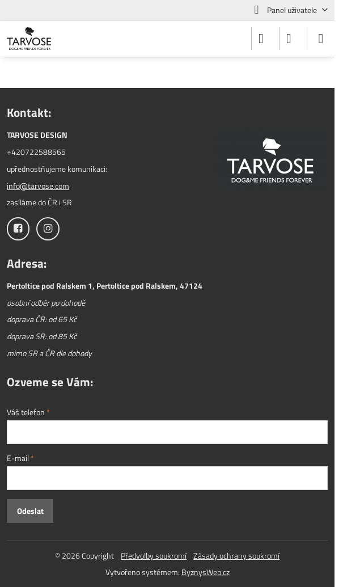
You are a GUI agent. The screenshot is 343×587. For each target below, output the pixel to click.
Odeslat (30, 511)
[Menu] (320, 38)
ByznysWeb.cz (205, 572)
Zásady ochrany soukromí (236, 555)
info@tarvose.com (38, 186)
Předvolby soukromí (154, 555)
